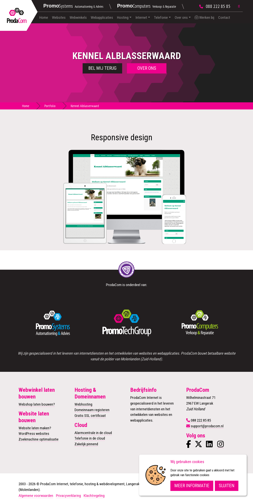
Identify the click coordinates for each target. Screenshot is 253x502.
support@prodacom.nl (207, 426)
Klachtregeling (94, 495)
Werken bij (204, 17)
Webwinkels (78, 17)
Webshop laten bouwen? (37, 404)
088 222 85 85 (218, 6)
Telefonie (161, 17)
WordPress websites (34, 433)
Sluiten (226, 485)
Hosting (122, 17)
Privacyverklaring (68, 495)
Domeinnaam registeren (92, 410)
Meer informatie (191, 485)
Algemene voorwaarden (36, 495)
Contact (224, 17)
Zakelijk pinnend (86, 444)
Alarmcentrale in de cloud (93, 432)
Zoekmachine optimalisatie (39, 439)
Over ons (181, 17)
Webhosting (83, 404)
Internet (141, 17)
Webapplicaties (102, 17)
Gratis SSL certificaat (90, 415)
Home (43, 17)
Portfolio (50, 106)
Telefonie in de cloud (90, 438)
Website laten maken (34, 428)
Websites (59, 17)
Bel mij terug (102, 68)
